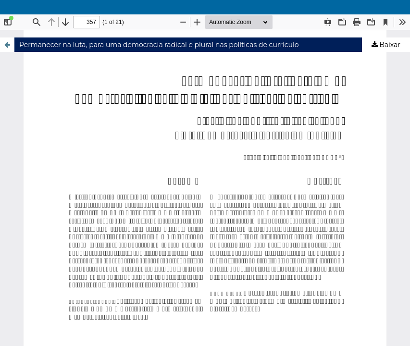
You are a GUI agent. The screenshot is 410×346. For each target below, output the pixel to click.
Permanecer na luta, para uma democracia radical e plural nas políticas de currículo (159, 44)
